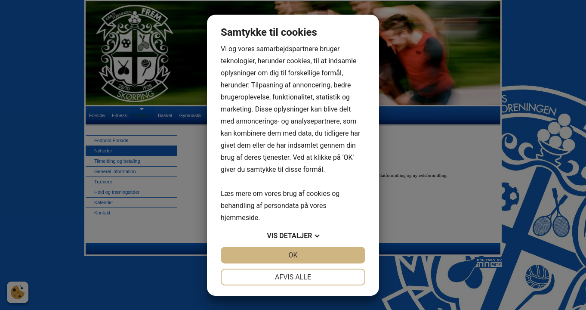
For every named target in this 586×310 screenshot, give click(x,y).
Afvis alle (293, 277)
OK (292, 255)
